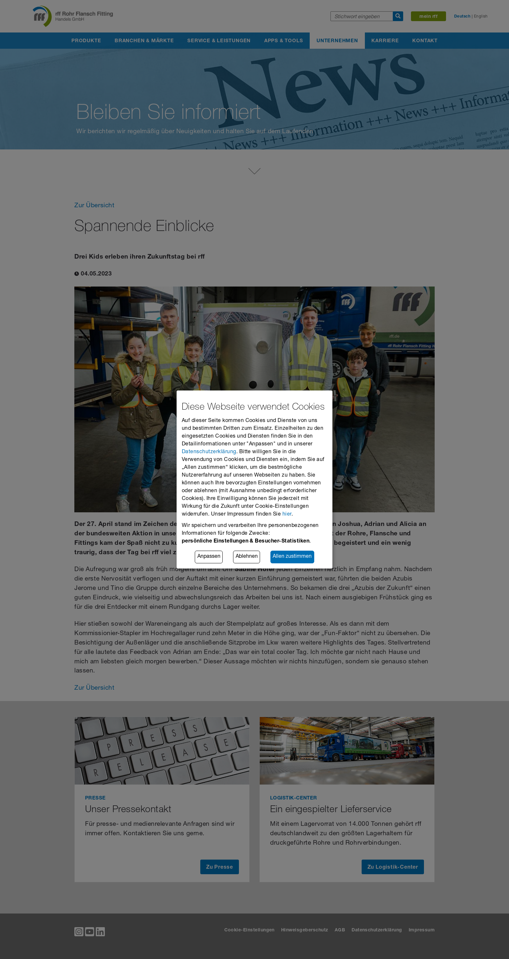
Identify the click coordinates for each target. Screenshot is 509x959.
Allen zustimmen (292, 557)
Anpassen (208, 557)
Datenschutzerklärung (209, 452)
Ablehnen (247, 557)
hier (287, 514)
